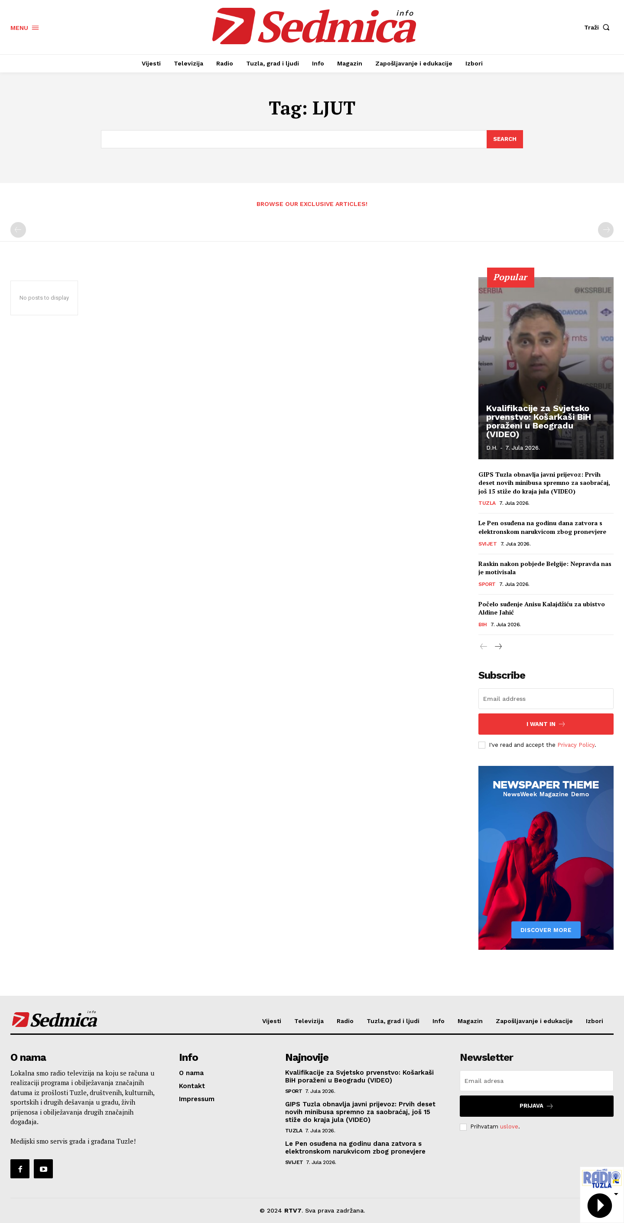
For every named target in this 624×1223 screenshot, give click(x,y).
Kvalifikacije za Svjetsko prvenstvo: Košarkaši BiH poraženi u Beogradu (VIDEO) (538, 421)
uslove (509, 1126)
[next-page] (497, 647)
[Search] (505, 139)
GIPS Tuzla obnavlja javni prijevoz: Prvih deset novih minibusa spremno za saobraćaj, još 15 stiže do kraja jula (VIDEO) (544, 482)
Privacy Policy (576, 745)
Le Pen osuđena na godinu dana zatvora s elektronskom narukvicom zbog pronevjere (542, 527)
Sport (487, 584)
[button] (599, 27)
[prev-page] (18, 230)
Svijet (487, 544)
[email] (546, 698)
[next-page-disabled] (606, 230)
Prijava (537, 1106)
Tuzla (487, 503)
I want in (546, 724)
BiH (482, 624)
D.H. (491, 448)
